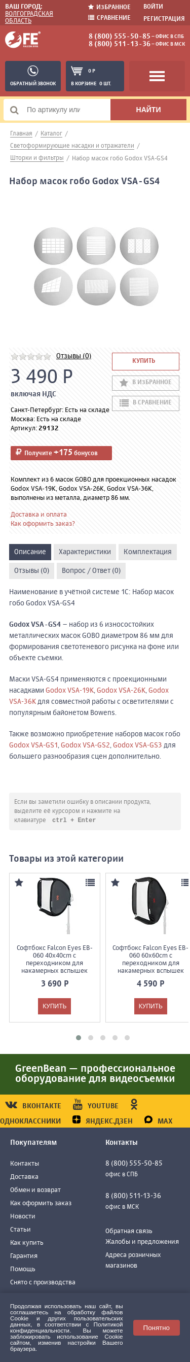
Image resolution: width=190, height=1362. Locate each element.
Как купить (27, 1243)
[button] (78, 1038)
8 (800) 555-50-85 (119, 36)
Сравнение (109, 18)
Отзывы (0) (73, 356)
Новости (22, 1217)
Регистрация (164, 19)
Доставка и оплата (39, 515)
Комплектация (148, 552)
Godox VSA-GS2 (85, 745)
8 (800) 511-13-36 (119, 44)
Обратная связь (129, 1232)
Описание (30, 552)
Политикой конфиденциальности (66, 1327)
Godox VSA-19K (70, 690)
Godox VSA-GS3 (137, 745)
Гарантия (23, 1256)
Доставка (24, 1177)
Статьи (20, 1230)
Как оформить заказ (40, 1204)
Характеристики (85, 552)
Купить (143, 361)
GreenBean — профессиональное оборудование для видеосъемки (95, 1074)
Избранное (109, 7)
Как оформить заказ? (43, 524)
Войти (153, 7)
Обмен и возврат (35, 1190)
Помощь (22, 1270)
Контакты (24, 1164)
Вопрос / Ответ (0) (91, 570)
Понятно (156, 1328)
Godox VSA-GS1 (33, 745)
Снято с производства (42, 1283)
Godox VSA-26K (121, 690)
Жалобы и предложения (142, 1242)
